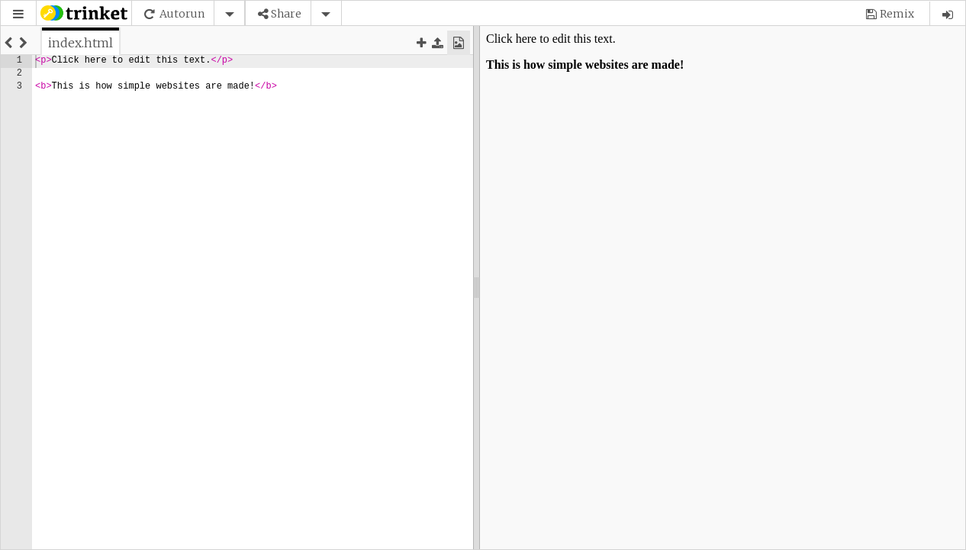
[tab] (80, 42)
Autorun (181, 13)
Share (286, 13)
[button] (18, 14)
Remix (897, 13)
